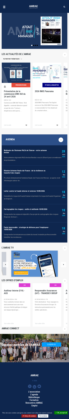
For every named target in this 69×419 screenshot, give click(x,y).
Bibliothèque (34, 397)
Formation (34, 400)
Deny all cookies (29, 416)
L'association (34, 391)
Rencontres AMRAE (34, 402)
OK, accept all (61, 413)
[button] (14, 59)
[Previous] (5, 264)
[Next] (63, 264)
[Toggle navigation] (4, 7)
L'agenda (34, 394)
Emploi (34, 405)
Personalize (43, 416)
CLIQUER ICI (51, 344)
